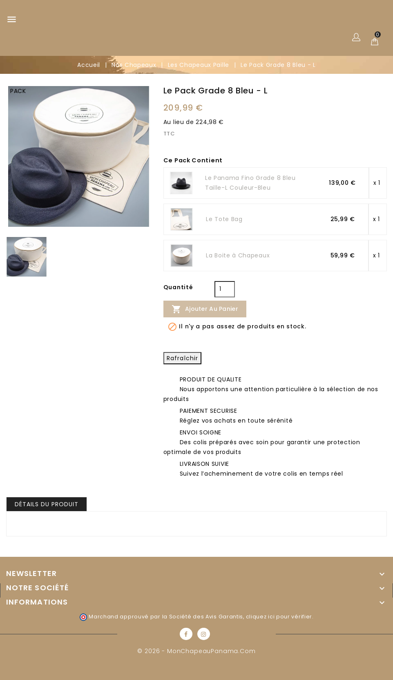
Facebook (186, 634)
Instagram (203, 634)
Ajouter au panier (205, 309)
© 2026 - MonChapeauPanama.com (196, 651)
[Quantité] (224, 289)
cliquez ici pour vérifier (279, 616)
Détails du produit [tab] (46, 504)
